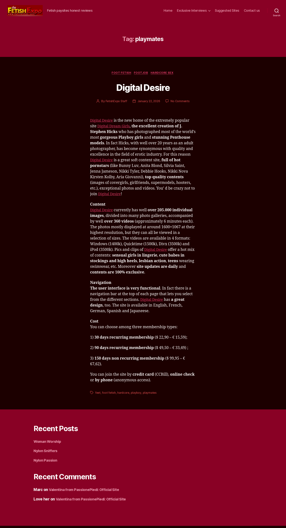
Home (168, 11)
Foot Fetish (120, 74)
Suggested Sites (227, 11)
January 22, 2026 (149, 103)
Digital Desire (143, 89)
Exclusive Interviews (192, 11)
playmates (151, 394)
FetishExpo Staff (116, 103)
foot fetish (109, 394)
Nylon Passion (46, 462)
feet (98, 394)
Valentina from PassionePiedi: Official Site (87, 492)
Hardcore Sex (163, 74)
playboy (137, 394)
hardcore (124, 394)
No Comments (180, 103)
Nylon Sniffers (46, 453)
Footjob (141, 74)
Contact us (252, 11)
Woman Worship (49, 443)
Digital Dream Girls (114, 128)
